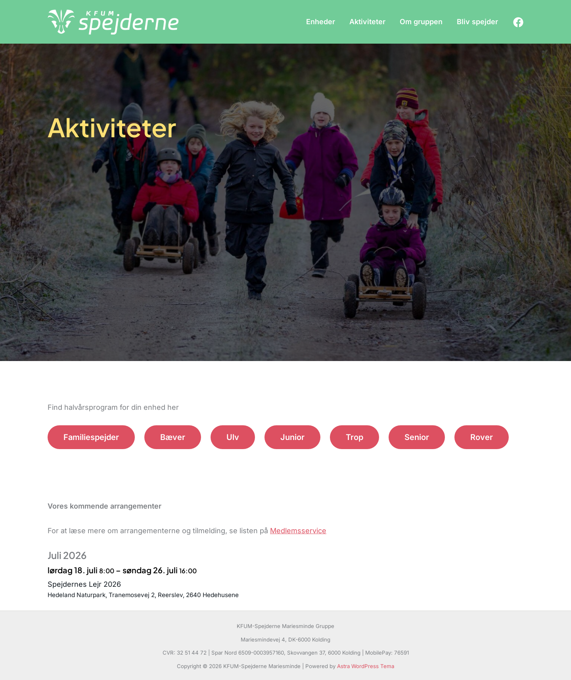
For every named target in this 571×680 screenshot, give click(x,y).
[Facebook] (518, 22)
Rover (481, 437)
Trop (354, 437)
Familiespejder (91, 437)
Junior (292, 437)
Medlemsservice (298, 530)
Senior (416, 437)
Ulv (232, 437)
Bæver (172, 437)
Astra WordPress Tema (365, 666)
